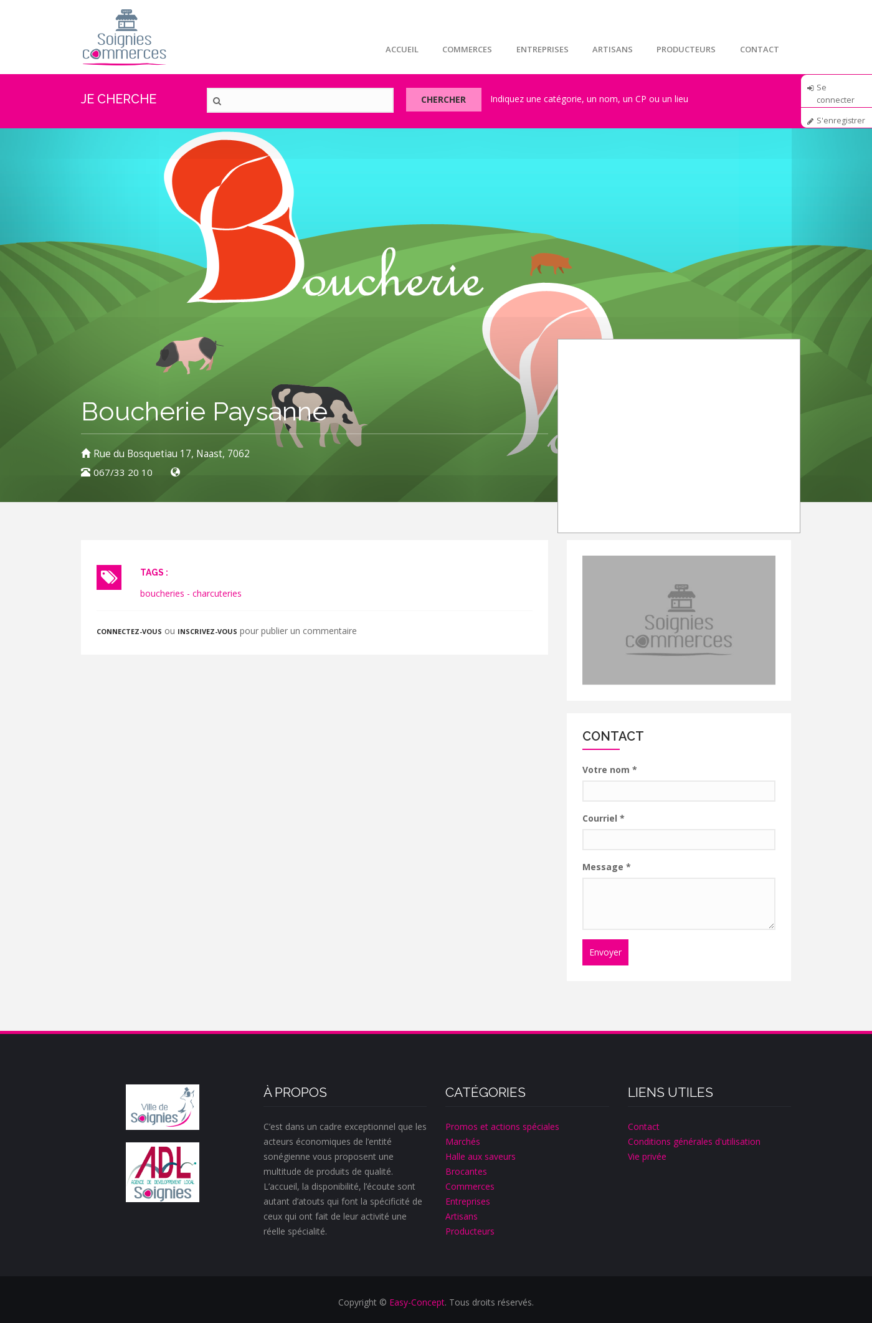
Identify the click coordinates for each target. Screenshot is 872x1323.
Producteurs (684, 49)
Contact (759, 49)
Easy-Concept (417, 1302)
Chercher (447, 101)
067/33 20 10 (123, 472)
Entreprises (539, 49)
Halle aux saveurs (480, 1156)
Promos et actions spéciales (502, 1126)
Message (606, 867)
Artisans (610, 49)
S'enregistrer (841, 120)
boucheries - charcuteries (191, 593)
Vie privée (647, 1156)
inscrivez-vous (209, 631)
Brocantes (466, 1171)
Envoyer (605, 952)
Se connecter (836, 91)
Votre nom (609, 769)
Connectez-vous (130, 631)
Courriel (603, 818)
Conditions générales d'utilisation (694, 1141)
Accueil (396, 49)
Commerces (463, 49)
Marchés (462, 1141)
